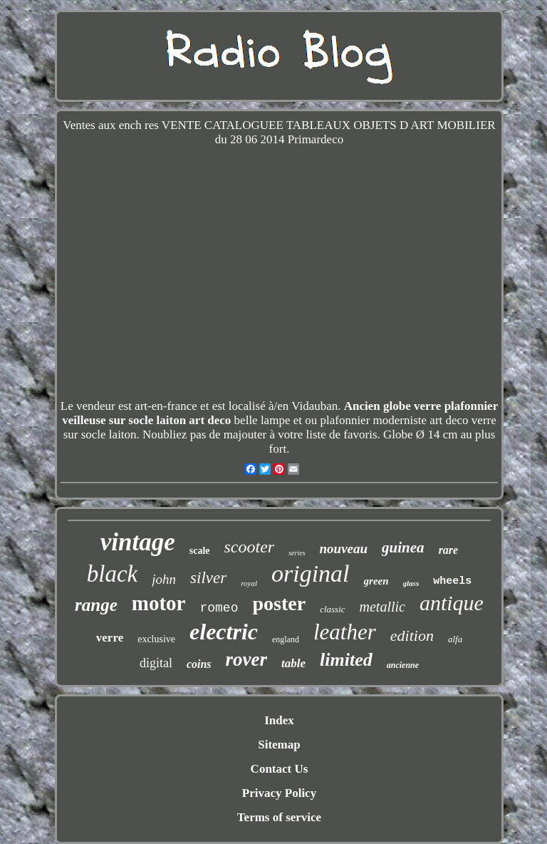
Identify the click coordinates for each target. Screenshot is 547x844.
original (310, 573)
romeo (218, 608)
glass (411, 583)
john (164, 579)
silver (208, 578)
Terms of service (279, 817)
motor (159, 603)
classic (332, 609)
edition (412, 635)
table (293, 663)
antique (452, 602)
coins (199, 664)
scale (199, 550)
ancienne (403, 665)
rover (246, 659)
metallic (382, 606)
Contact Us (279, 769)
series (296, 553)
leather (344, 631)
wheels (452, 581)
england (285, 639)
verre (109, 637)
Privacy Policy (279, 793)
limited (346, 659)
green (376, 581)
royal (249, 583)
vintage (137, 542)
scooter (249, 546)
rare (449, 550)
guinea (403, 547)
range (96, 604)
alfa (455, 639)
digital (156, 663)
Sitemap (279, 744)
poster (279, 603)
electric (223, 631)
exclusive (156, 639)
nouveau (344, 548)
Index (279, 720)
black (112, 574)
